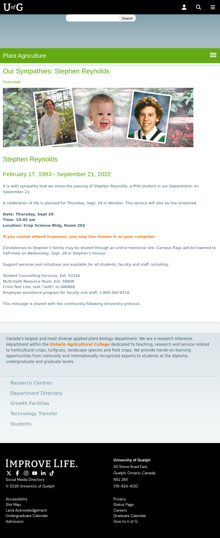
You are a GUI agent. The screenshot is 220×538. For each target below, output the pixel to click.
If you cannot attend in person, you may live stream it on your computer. (80, 236)
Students (21, 424)
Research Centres (31, 383)
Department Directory (36, 393)
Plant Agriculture (24, 55)
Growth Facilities (29, 403)
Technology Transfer (34, 413)
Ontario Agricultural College (80, 344)
